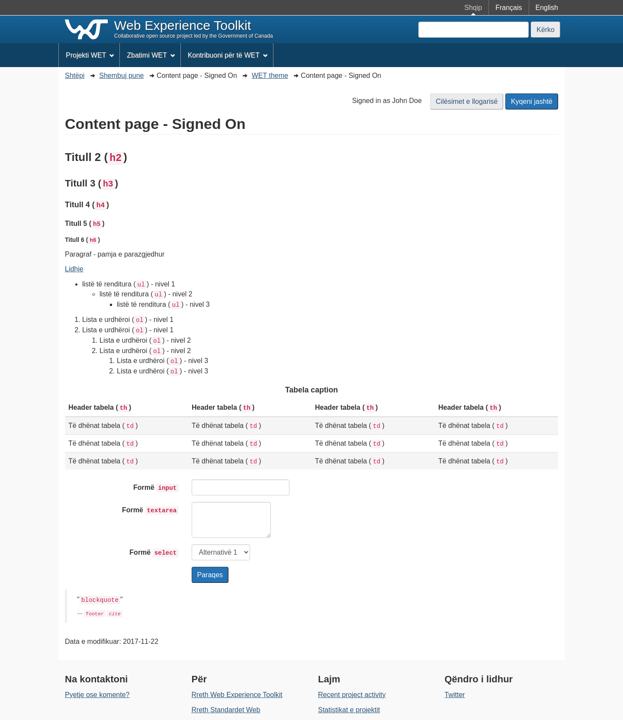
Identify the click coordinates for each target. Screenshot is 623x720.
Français (508, 7)
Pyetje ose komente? (97, 694)
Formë (156, 488)
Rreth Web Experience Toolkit (237, 694)
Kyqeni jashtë (531, 101)
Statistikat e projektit (349, 710)
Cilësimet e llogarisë (467, 101)
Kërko (545, 29)
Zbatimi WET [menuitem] (151, 55)
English (547, 7)
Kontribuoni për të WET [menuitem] (228, 55)
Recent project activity (352, 694)
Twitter (455, 694)
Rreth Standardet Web (226, 710)
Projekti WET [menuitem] (90, 55)
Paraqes (210, 575)
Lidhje (74, 269)
